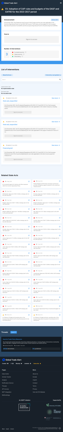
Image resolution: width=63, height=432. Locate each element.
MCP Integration (6, 392)
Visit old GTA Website (39, 392)
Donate (35, 377)
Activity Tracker (6, 377)
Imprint (35, 380)
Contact (35, 383)
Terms (34, 386)
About (3, 429)
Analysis (4, 380)
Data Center (5, 374)
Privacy (35, 389)
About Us (35, 374)
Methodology (6, 395)
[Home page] (9, 3)
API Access (5, 389)
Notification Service (7, 383)
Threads (4, 386)
